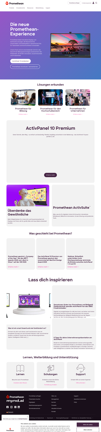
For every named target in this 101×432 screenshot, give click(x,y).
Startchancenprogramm (35, 405)
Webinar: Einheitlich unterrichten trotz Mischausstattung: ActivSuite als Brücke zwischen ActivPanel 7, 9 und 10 (80, 260)
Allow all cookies (88, 413)
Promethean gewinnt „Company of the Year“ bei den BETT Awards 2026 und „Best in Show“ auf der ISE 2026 (20, 259)
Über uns (53, 396)
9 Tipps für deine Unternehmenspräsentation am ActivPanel (73, 338)
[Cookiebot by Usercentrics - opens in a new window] (10, 429)
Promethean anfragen (74, 3)
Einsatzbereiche (20, 8)
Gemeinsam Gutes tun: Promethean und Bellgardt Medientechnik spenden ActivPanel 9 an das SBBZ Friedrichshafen (73, 306)
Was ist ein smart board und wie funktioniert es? (27, 328)
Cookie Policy (25, 422)
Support (48, 8)
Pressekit (53, 405)
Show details (82, 429)
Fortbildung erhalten (50, 385)
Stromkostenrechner (34, 408)
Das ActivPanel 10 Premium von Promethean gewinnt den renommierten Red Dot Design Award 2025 (50, 259)
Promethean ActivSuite (71, 208)
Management (55, 399)
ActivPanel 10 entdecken (20, 61)
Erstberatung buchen (86, 3)
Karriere (53, 402)
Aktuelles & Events (56, 408)
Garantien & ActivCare (80, 399)
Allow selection (87, 418)
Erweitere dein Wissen (20, 383)
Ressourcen (30, 8)
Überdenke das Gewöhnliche (19, 212)
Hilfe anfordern (80, 383)
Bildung (23, 111)
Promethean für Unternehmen (78, 109)
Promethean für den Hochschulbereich (50, 109)
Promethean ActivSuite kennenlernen (25, 67)
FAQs (75, 402)
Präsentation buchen (34, 399)
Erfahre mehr (50, 175)
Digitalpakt (32, 402)
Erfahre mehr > (23, 114)
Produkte (11, 8)
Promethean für (23, 108)
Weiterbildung (39, 8)
